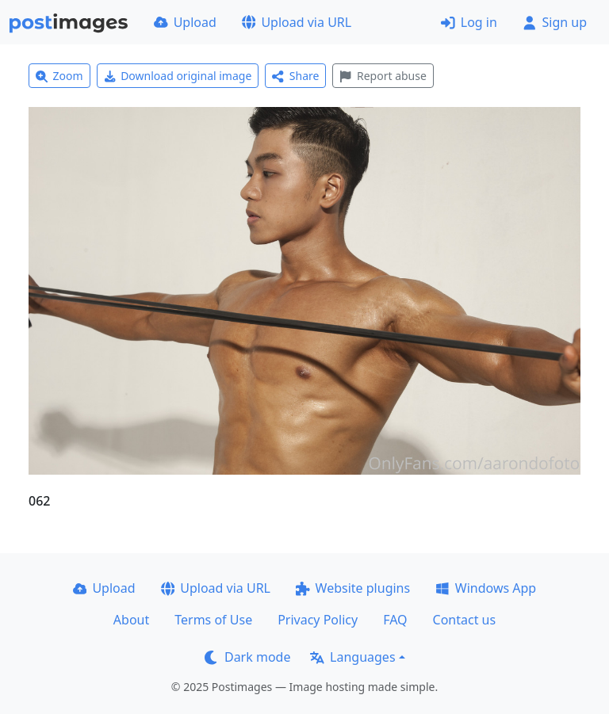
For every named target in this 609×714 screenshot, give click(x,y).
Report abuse (382, 75)
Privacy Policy (318, 619)
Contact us (464, 619)
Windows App (485, 588)
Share (295, 75)
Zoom (59, 75)
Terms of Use (213, 619)
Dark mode (247, 657)
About (131, 619)
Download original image (178, 75)
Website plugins (353, 588)
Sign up (555, 22)
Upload (185, 22)
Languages (352, 657)
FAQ (395, 619)
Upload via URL (296, 22)
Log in (469, 22)
